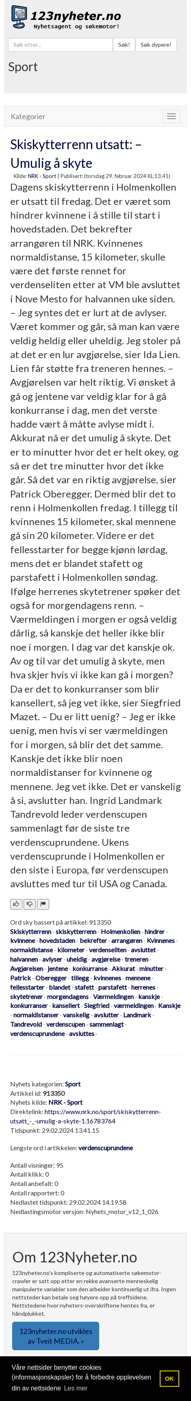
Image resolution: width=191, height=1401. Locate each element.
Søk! (124, 44)
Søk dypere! (156, 44)
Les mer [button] (75, 1388)
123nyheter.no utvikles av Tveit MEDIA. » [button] (55, 1336)
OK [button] (169, 1378)
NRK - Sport (42, 176)
